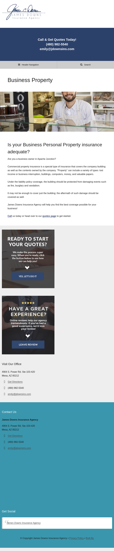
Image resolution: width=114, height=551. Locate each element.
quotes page (49, 216)
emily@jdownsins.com (19, 394)
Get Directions (15, 382)
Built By (90, 538)
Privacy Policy (76, 538)
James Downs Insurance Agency (24, 523)
